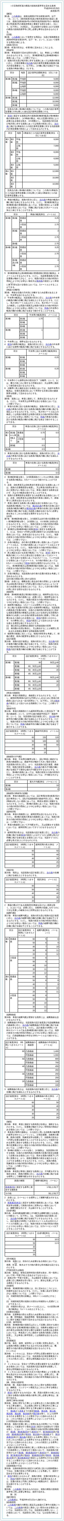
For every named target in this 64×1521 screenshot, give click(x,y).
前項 (10, 116)
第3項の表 (31, 508)
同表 (46, 308)
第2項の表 (37, 506)
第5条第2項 (23, 1432)
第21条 (23, 1437)
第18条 (46, 1434)
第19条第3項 (23, 1458)
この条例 (16, 16)
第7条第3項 (48, 1432)
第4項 (34, 1432)
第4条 (13, 1411)
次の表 (29, 63)
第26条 (39, 281)
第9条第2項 (17, 1434)
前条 (22, 1411)
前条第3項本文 (14, 1203)
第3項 (28, 1434)
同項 (27, 563)
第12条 (36, 1434)
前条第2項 (10, 1187)
